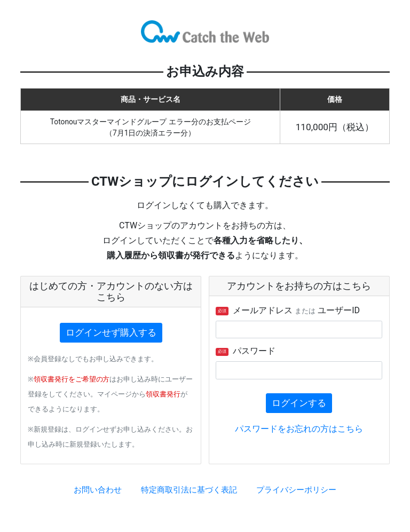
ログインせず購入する (111, 332)
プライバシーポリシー (296, 490)
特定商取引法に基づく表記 (189, 490)
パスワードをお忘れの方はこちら (299, 429)
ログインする (299, 403)
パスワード (245, 351)
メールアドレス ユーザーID (288, 310)
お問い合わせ (98, 490)
